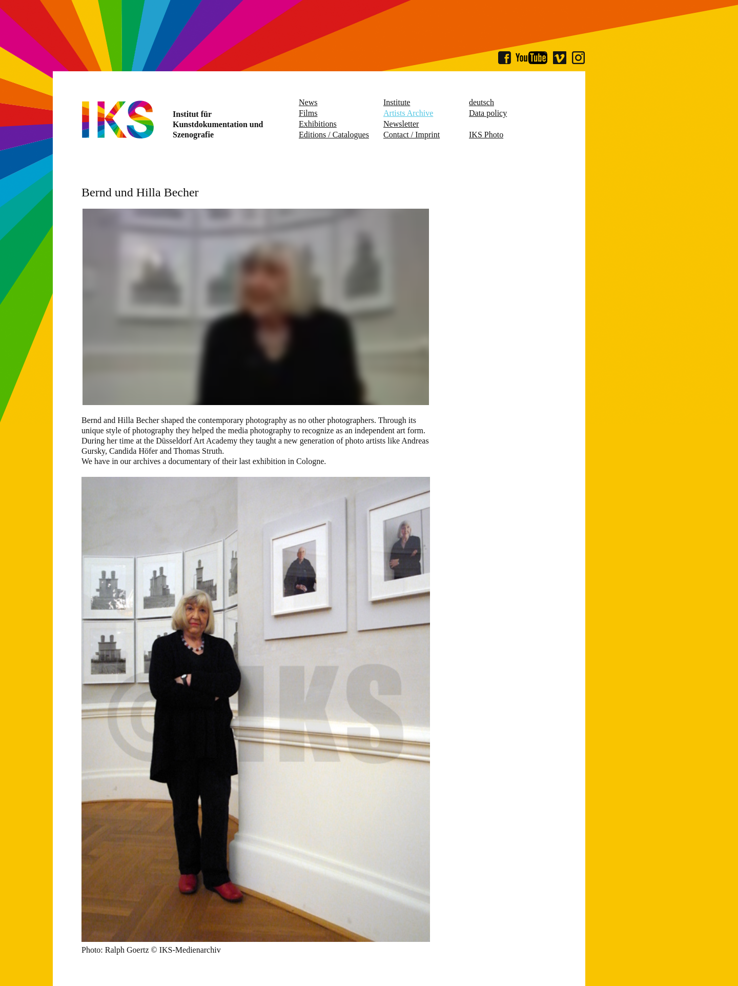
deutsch (481, 102)
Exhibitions (318, 123)
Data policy (488, 113)
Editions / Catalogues (334, 134)
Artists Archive (408, 113)
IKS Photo (486, 134)
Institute (396, 102)
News (308, 102)
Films (308, 113)
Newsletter (401, 123)
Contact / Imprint (411, 134)
